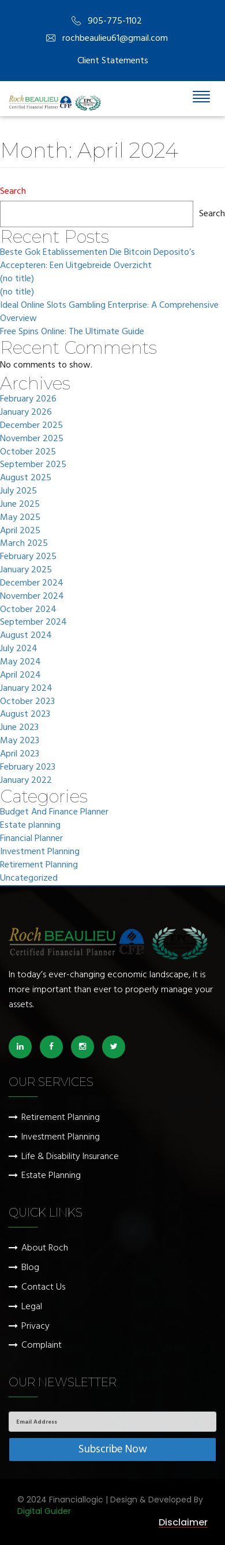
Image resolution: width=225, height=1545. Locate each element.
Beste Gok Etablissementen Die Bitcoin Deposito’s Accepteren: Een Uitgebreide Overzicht (97, 259)
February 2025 (28, 557)
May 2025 (20, 518)
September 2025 (33, 465)
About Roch (44, 1248)
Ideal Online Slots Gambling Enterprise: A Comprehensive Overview (109, 312)
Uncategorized (29, 878)
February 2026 (28, 399)
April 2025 (20, 531)
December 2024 (31, 583)
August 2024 (26, 636)
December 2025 (31, 426)
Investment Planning (40, 852)
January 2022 (26, 780)
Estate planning (30, 825)
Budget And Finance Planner (54, 812)
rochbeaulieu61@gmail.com (107, 39)
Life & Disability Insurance (70, 1157)
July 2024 (19, 649)
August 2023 (25, 714)
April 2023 (19, 754)
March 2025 (24, 543)
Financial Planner (31, 839)
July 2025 (18, 491)
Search (13, 191)
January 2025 (26, 570)
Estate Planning (51, 1176)
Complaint (41, 1345)
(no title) (17, 279)
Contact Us (43, 1287)
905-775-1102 (107, 21)
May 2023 (19, 741)
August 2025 (25, 478)
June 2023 (19, 728)
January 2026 (26, 412)
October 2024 (28, 610)
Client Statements (112, 60)
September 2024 (33, 622)
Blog (30, 1268)
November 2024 (32, 596)
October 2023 (27, 702)
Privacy (35, 1326)
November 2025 (31, 439)
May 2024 (20, 662)
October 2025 (28, 452)
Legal (31, 1307)
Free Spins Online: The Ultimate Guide (72, 332)
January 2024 (26, 688)
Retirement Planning (39, 865)
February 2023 (27, 767)
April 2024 (20, 675)
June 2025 (20, 504)
